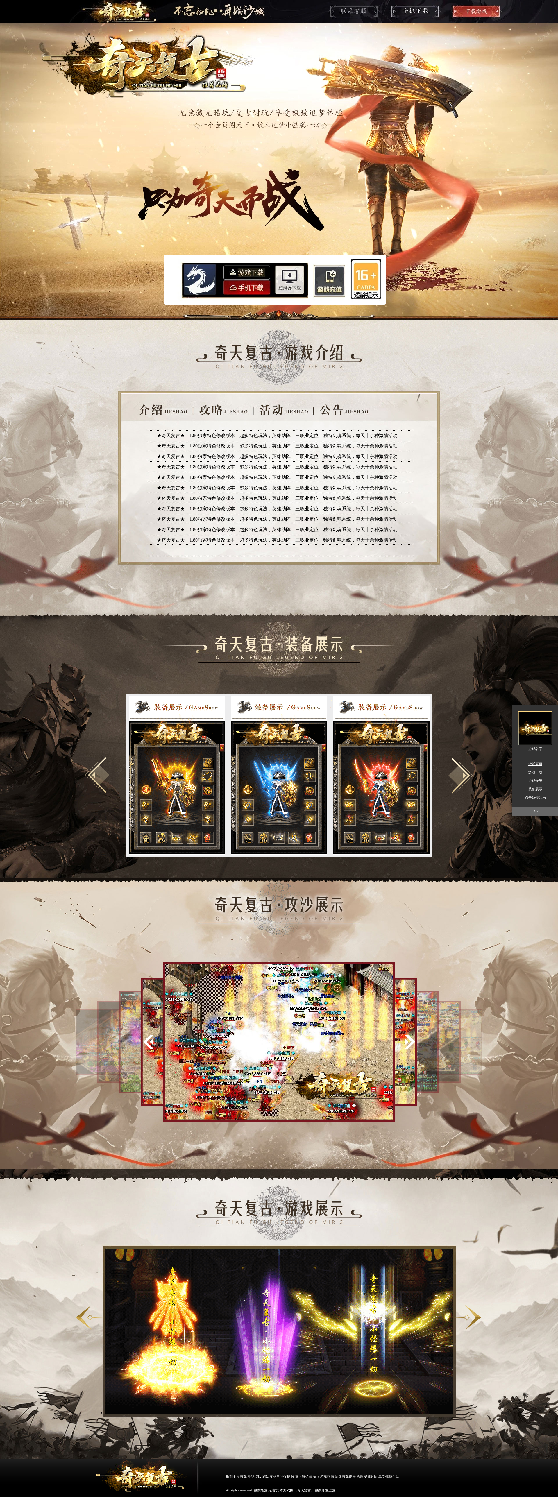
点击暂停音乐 (535, 798)
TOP (535, 811)
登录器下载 (290, 279)
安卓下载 (247, 287)
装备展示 (535, 789)
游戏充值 (330, 280)
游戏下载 (247, 271)
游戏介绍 (535, 781)
